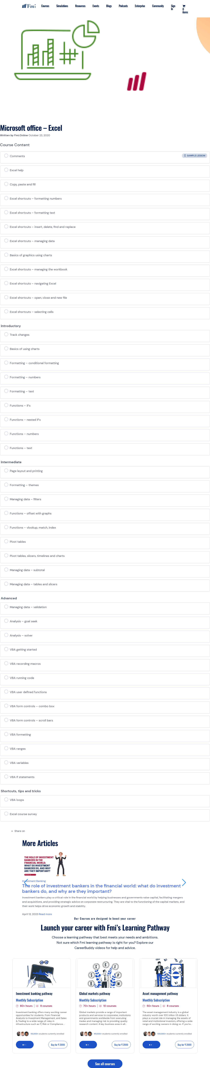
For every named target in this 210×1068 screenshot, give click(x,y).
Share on (19, 831)
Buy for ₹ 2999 (58, 1044)
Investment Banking (34, 881)
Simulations (62, 5)
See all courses (105, 1063)
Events (96, 5)
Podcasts (123, 5)
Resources (80, 5)
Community (158, 5)
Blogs (109, 5)
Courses (45, 5)
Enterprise (140, 5)
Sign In (173, 7)
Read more (45, 914)
